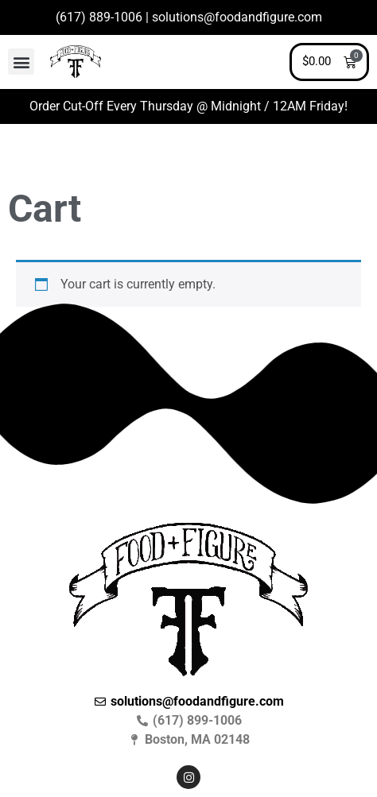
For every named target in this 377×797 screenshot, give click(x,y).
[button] (21, 61)
